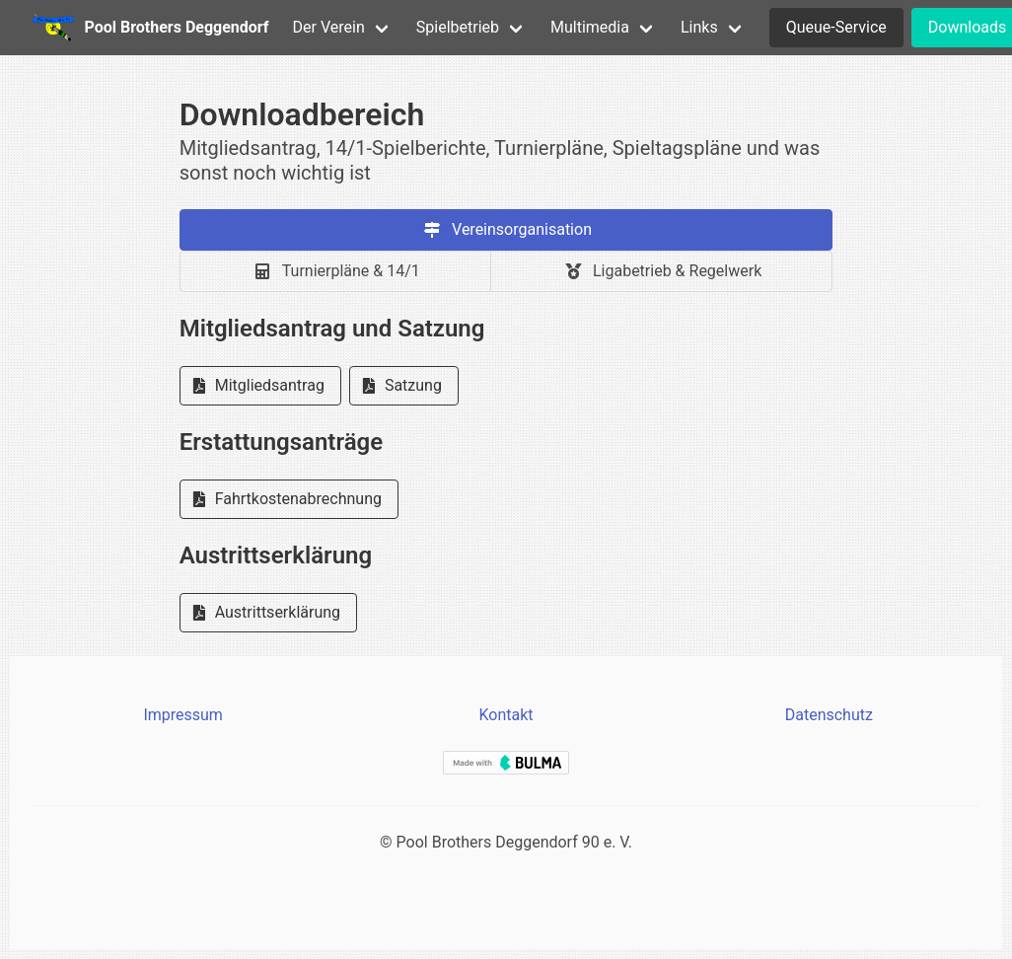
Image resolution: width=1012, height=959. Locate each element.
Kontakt (505, 714)
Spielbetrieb (457, 27)
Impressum (183, 714)
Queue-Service (836, 27)
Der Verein (329, 27)
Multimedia (589, 27)
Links (699, 27)
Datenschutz (829, 714)
